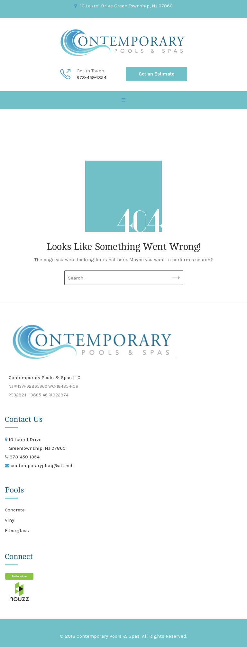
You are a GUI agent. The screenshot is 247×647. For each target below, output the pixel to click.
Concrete (15, 510)
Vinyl (10, 520)
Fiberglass (17, 530)
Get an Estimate (156, 74)
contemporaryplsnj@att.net (41, 465)
